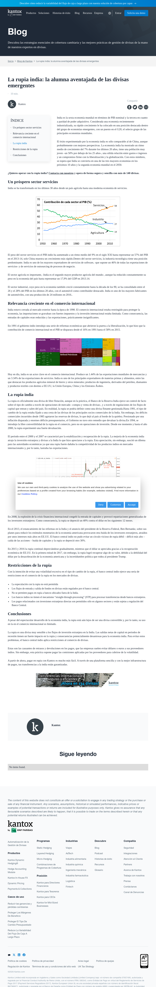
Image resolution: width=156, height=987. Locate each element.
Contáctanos (130, 886)
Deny (100, 505)
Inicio (11, 61)
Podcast (99, 853)
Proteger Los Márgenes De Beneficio (19, 914)
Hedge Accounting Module (17, 870)
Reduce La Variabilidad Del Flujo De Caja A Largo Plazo (19, 933)
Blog (77, 13)
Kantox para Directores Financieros (48, 884)
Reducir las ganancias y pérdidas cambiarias (20, 905)
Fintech (69, 886)
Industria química (74, 864)
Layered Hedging (45, 853)
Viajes (69, 847)
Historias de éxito (61, 13)
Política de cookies (17, 961)
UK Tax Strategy (86, 966)
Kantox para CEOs (46, 897)
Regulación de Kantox (19, 966)
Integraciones (130, 853)
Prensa (127, 881)
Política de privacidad (43, 961)
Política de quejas (105, 961)
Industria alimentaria (76, 859)
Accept (131, 504)
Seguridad (129, 847)
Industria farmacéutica (77, 875)
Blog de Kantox (24, 61)
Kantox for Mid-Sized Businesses (47, 904)
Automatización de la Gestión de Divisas (18, 843)
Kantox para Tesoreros (48, 891)
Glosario (99, 870)
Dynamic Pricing (16, 883)
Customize (115, 505)
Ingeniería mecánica (76, 870)
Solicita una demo (136, 13)
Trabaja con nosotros (134, 875)
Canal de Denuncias (134, 892)
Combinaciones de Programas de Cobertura (49, 866)
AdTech (69, 853)
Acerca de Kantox (132, 870)
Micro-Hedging (44, 859)
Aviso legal (83, 961)
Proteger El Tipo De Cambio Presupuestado (19, 923)
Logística (70, 881)
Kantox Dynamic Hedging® (16, 862)
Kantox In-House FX (18, 877)
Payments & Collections (20, 888)
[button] (31, 13)
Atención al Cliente (133, 859)
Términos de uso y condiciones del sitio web (54, 966)
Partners (128, 864)
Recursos (99, 864)
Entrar (118, 13)
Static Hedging (44, 847)
